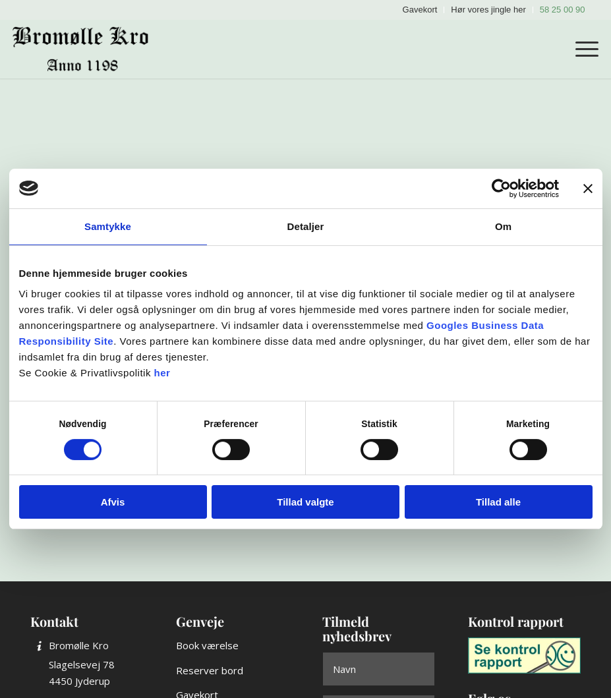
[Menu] (580, 48)
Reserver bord (209, 670)
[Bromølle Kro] (85, 48)
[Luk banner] (588, 188)
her (162, 372)
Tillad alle (498, 502)
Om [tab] (503, 226)
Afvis (113, 502)
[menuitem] (420, 10)
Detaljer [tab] (305, 226)
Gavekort (420, 10)
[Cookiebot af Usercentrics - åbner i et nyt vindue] (501, 188)
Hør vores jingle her (488, 10)
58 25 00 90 (562, 10)
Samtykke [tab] (107, 226)
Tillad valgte (305, 502)
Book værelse (207, 645)
